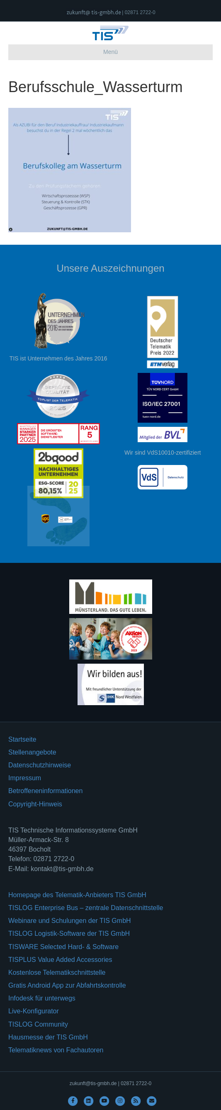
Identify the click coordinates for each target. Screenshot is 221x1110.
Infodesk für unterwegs (41, 998)
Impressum (24, 777)
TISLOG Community (38, 1024)
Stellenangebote (32, 752)
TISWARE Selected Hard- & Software (63, 946)
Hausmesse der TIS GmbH (48, 1037)
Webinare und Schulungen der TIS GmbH (69, 920)
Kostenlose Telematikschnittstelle (57, 972)
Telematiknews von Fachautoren (55, 1050)
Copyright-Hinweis (35, 804)
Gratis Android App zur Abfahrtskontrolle (67, 985)
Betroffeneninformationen (45, 790)
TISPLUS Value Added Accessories (60, 959)
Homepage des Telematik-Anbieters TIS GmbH (77, 894)
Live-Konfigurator (33, 1011)
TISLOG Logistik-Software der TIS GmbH (69, 933)
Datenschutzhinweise (39, 765)
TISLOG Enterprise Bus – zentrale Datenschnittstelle (85, 907)
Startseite (22, 739)
